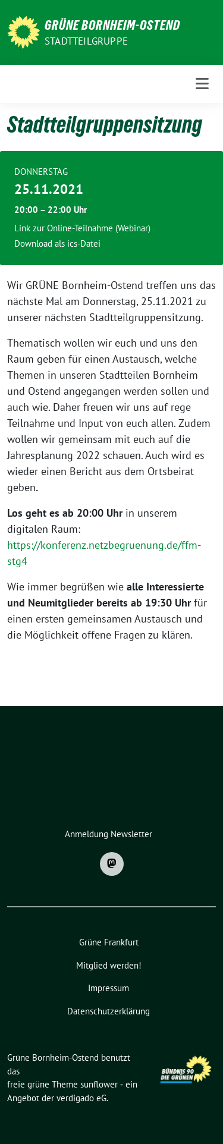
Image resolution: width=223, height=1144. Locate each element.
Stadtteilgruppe (86, 41)
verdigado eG (81, 1098)
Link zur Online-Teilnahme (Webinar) (82, 228)
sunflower (99, 1084)
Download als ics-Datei (57, 243)
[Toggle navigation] (202, 84)
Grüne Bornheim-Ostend (112, 25)
